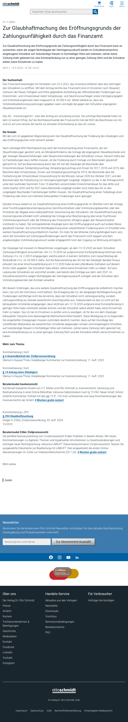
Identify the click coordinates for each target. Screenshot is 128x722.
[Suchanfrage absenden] (95, 11)
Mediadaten (10, 636)
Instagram (9, 663)
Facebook (8, 647)
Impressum (21, 710)
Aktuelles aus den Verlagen (61, 600)
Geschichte (9, 631)
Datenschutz (37, 710)
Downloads (51, 611)
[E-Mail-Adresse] (27, 541)
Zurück (8, 480)
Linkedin (7, 652)
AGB (49, 710)
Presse (6, 605)
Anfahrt (7, 611)
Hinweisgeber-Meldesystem (98, 710)
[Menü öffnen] (122, 3)
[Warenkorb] (99, 4)
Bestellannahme (54, 627)
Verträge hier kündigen (101, 600)
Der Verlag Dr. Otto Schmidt (18, 600)
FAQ (47, 632)
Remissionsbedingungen (59, 621)
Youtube (7, 657)
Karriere (7, 616)
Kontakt (7, 641)
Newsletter (51, 605)
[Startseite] (64, 692)
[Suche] (61, 11)
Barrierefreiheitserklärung (68, 710)
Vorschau (50, 616)
